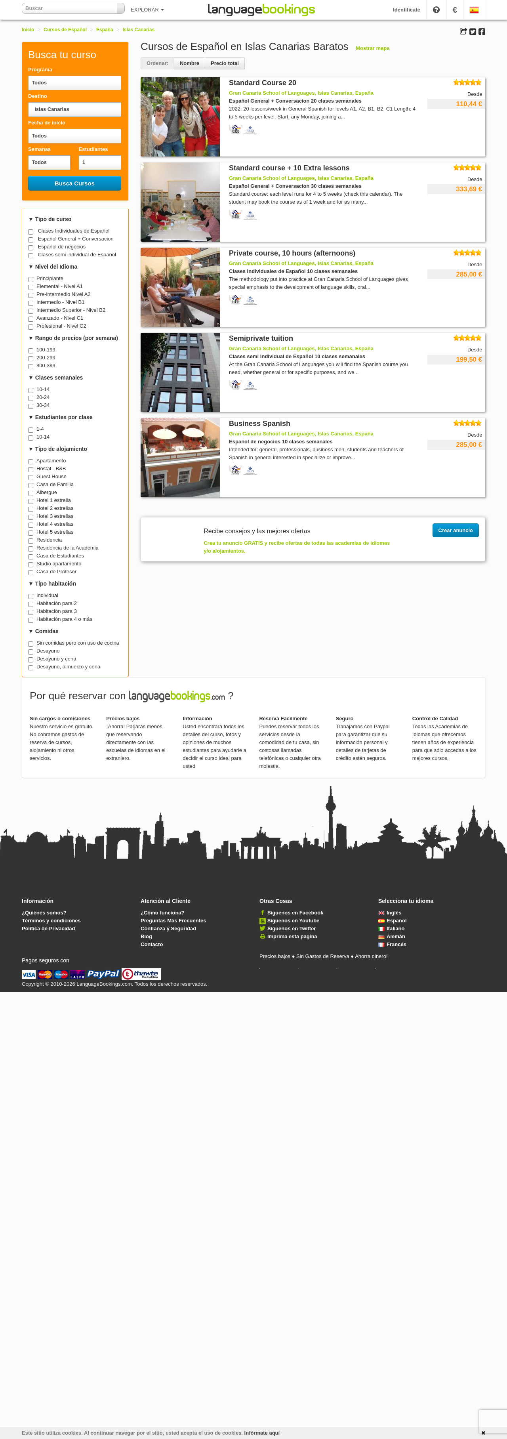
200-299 (45, 358)
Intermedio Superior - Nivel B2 (70, 310)
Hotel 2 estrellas (54, 508)
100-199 (45, 350)
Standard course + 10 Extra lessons (289, 168)
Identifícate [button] (406, 10)
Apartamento (51, 461)
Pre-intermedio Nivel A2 (63, 294)
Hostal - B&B (51, 468)
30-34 (43, 405)
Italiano (391, 928)
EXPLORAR (147, 10)
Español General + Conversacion (76, 239)
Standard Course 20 (262, 83)
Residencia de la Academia (67, 548)
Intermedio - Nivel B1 (60, 302)
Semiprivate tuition (261, 338)
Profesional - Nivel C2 (61, 326)
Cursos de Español (65, 29)
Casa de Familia (55, 484)
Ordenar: (157, 63)
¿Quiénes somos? (44, 913)
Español (392, 921)
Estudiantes (93, 149)
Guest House (51, 476)
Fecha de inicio (46, 123)
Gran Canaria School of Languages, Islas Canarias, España (301, 93)
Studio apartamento (58, 564)
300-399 (45, 365)
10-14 (43, 389)
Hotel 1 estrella (53, 500)
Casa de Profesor (56, 571)
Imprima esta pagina (292, 936)
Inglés (390, 913)
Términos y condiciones (51, 921)
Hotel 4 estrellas (54, 524)
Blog (146, 936)
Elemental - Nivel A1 (59, 286)
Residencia (49, 540)
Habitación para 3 (56, 611)
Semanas (39, 149)
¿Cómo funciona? (163, 913)
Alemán (391, 936)
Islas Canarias (139, 29)
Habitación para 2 (56, 603)
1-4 (40, 429)
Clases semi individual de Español (77, 255)
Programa (40, 70)
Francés (392, 944)
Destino (37, 96)
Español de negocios (62, 247)
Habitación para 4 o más (64, 619)
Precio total (225, 63)
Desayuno (48, 651)
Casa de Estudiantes (60, 556)
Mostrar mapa (372, 48)
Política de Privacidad (48, 928)
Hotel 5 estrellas (54, 532)
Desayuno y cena (56, 659)
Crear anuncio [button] (455, 530)
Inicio (28, 29)
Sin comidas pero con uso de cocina (77, 643)
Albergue (46, 492)
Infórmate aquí (262, 1433)
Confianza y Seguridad (168, 928)
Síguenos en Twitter (291, 928)
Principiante (49, 278)
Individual (47, 595)
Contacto (152, 944)
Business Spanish (259, 424)
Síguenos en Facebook (295, 913)
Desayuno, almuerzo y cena (68, 667)
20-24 (43, 397)
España (104, 29)
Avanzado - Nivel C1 (59, 318)
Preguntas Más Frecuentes (173, 921)
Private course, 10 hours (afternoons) (292, 253)
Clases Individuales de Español (74, 231)
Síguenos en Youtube (293, 921)
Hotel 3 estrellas (54, 516)
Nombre (189, 63)
